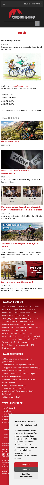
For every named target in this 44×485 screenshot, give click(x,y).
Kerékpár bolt (25, 321)
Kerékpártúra (7, 327)
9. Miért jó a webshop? (11, 397)
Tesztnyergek (7, 318)
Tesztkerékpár (21, 327)
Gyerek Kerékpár (31, 339)
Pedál (7, 339)
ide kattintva (32, 456)
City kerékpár (17, 339)
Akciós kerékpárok (9, 307)
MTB (22, 330)
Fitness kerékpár (34, 336)
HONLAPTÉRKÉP (8, 460)
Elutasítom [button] (26, 469)
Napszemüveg (23, 342)
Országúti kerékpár (9, 333)
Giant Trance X (8, 411)
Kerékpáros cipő (8, 348)
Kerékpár (37, 318)
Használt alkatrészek (22, 313)
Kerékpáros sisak (21, 345)
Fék (30, 327)
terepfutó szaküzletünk (19, 86)
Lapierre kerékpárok (21, 315)
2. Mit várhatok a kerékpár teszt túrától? (18, 365)
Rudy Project (7, 345)
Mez (31, 333)
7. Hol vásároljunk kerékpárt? (13, 388)
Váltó (36, 327)
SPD (32, 345)
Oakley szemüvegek (23, 318)
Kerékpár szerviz (11, 321)
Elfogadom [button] (26, 464)
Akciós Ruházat (25, 307)
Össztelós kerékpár (9, 336)
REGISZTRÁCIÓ (36, 4)
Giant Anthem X (8, 408)
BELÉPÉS (27, 4)
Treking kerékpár (9, 342)
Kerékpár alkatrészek (10, 324)
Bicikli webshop (27, 324)
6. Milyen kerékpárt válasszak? (14, 385)
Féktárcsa (23, 333)
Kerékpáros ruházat (10, 330)
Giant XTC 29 (7, 414)
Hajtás (22, 336)
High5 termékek (20, 310)
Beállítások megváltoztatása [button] (26, 475)
